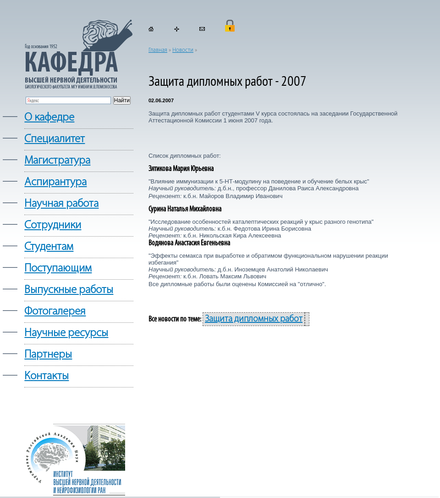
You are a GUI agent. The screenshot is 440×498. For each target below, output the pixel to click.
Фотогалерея (55, 311)
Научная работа (61, 204)
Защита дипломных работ (253, 319)
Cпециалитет (54, 139)
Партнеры (48, 354)
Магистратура (57, 160)
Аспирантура (55, 182)
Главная (157, 50)
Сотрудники (52, 225)
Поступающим (58, 268)
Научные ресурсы (66, 333)
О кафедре (49, 117)
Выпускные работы (68, 290)
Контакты (46, 376)
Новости (182, 50)
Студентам (48, 247)
